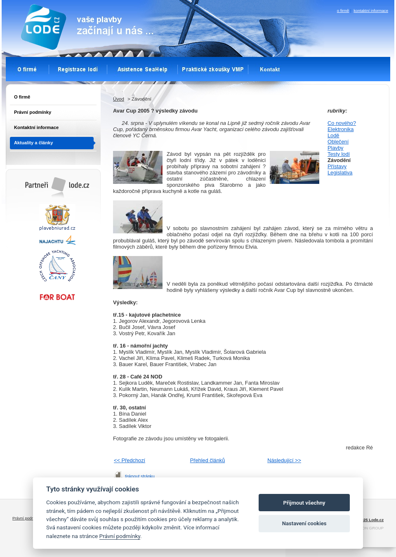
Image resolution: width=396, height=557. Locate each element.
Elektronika (341, 129)
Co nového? (342, 123)
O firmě (22, 96)
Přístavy (337, 166)
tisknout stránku (140, 476)
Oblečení (338, 142)
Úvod (118, 98)
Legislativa (340, 172)
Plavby (335, 148)
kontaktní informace (371, 10)
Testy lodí (339, 154)
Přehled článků (207, 460)
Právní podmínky (32, 112)
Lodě (333, 135)
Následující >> (284, 460)
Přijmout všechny (304, 503)
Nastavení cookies (304, 523)
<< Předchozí (129, 460)
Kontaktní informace (36, 127)
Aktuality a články (33, 142)
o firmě (343, 10)
